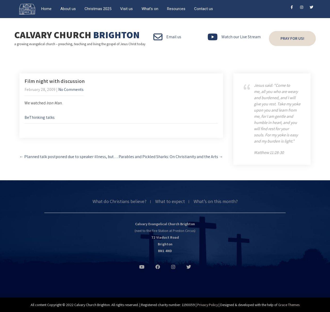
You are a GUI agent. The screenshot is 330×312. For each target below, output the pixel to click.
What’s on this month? (216, 201)
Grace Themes (289, 304)
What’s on (150, 8)
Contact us (203, 8)
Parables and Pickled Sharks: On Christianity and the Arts (171, 156)
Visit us (126, 8)
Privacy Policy (207, 304)
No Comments (71, 89)
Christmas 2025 (98, 8)
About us (68, 8)
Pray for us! (292, 38)
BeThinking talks (39, 117)
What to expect (170, 201)
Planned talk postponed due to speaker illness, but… (68, 156)
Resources (176, 8)
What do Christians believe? (119, 201)
